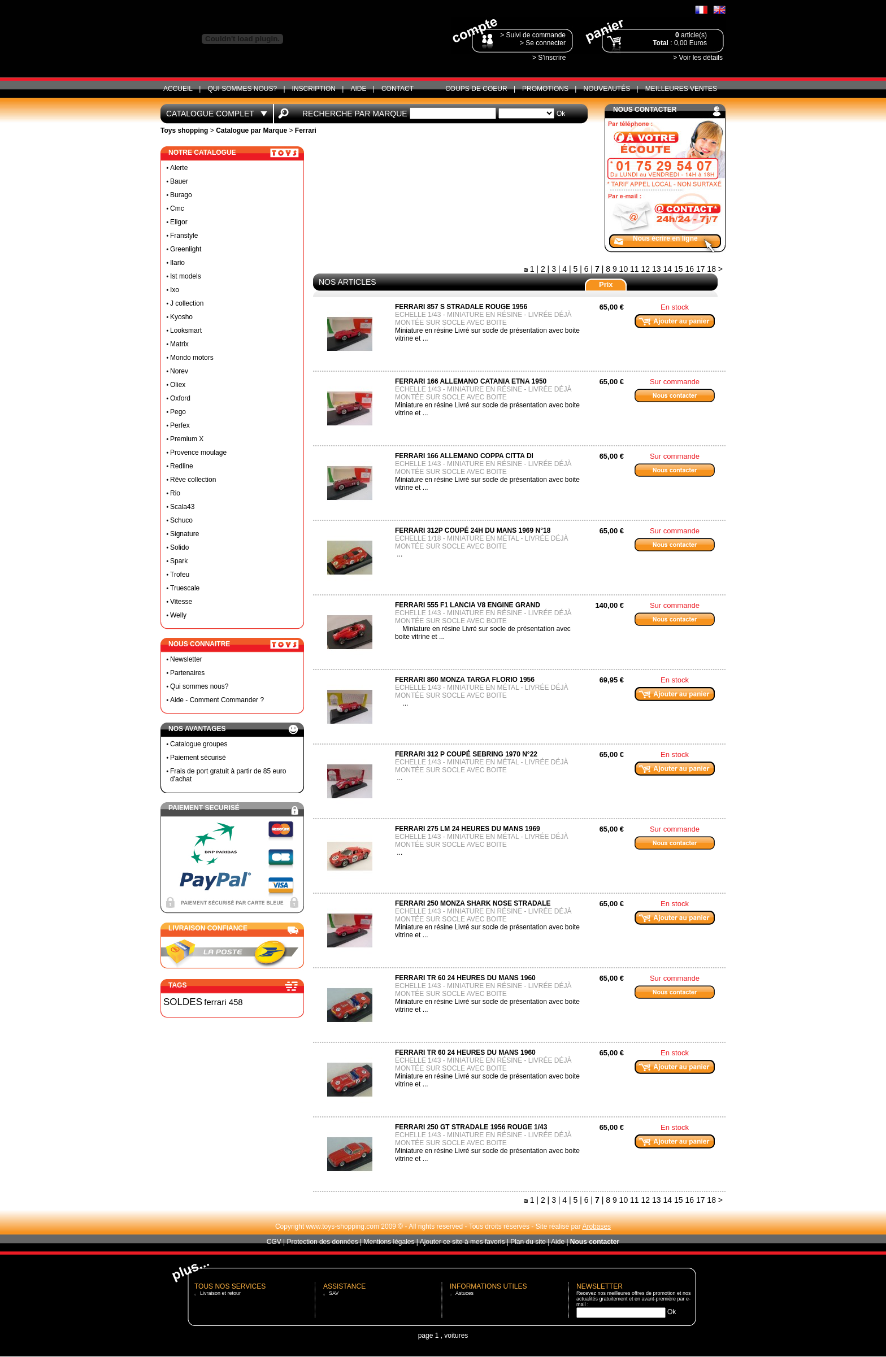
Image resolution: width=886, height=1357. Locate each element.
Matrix (179, 344)
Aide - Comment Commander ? (217, 700)
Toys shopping (184, 130)
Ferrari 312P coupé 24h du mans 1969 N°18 (472, 530)
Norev (179, 371)
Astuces (464, 1293)
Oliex (177, 385)
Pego (178, 412)
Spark (179, 561)
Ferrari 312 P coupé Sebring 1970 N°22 (466, 754)
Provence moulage (198, 452)
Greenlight (185, 249)
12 (645, 268)
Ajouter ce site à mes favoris (462, 1242)
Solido (179, 547)
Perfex (180, 425)
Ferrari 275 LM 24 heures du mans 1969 (467, 829)
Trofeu (179, 575)
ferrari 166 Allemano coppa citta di (464, 456)
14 (667, 268)
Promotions (545, 89)
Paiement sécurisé (198, 758)
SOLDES (182, 1002)
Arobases (596, 1226)
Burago (181, 195)
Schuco (181, 520)
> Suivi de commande (533, 35)
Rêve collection (193, 480)
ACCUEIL (178, 89)
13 (656, 268)
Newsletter (186, 659)
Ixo (174, 290)
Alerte (179, 168)
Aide (358, 89)
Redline (181, 466)
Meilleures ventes (681, 89)
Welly (178, 615)
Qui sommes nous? (242, 89)
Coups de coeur (476, 89)
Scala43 (182, 507)
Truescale (184, 588)
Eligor (179, 222)
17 (700, 268)
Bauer (179, 181)
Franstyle (184, 236)
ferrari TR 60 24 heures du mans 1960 (465, 978)
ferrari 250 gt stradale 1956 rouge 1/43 (471, 1127)
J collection (186, 303)
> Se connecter (543, 43)
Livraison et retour (220, 1293)
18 (711, 268)
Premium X (186, 439)
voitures (456, 1335)
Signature (184, 534)
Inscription (314, 89)
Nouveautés (606, 89)
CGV (274, 1242)
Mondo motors (192, 358)
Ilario (177, 263)
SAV (333, 1293)
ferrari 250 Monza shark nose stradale (473, 903)
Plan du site (528, 1242)
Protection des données (322, 1242)
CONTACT (397, 89)
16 (689, 268)
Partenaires (187, 673)
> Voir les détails (698, 58)
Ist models (185, 276)
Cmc (177, 208)
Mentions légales (388, 1242)
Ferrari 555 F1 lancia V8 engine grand (467, 605)
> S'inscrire (549, 58)
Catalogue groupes (198, 744)
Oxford (180, 398)
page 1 (428, 1335)
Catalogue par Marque (251, 130)
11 (634, 268)
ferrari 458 (223, 1002)
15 (678, 268)
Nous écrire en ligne (665, 238)
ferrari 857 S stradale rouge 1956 (461, 307)
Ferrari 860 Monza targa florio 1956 (465, 680)
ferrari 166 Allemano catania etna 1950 (470, 381)
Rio (175, 493)
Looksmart (186, 330)
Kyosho (181, 317)
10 (623, 268)
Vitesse (181, 602)
